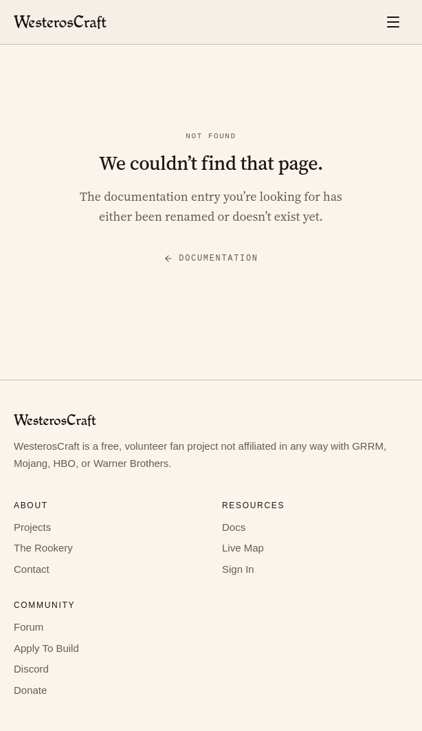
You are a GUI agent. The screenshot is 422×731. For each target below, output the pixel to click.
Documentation (211, 258)
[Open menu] (393, 22)
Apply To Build (46, 648)
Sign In (238, 569)
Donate (30, 690)
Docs (233, 527)
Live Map (243, 548)
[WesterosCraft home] (60, 22)
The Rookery (43, 548)
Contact (31, 569)
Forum (28, 627)
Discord (31, 669)
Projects (32, 527)
